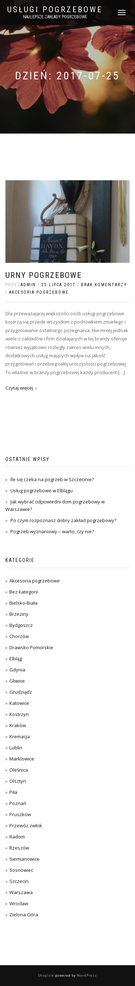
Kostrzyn (19, 714)
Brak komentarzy (104, 284)
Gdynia (17, 669)
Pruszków (20, 814)
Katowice (19, 703)
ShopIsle (46, 975)
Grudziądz (20, 692)
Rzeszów (19, 848)
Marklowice (21, 758)
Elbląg (15, 658)
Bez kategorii (23, 592)
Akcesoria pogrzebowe (39, 292)
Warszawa (21, 892)
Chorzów (19, 636)
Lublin (15, 747)
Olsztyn (17, 781)
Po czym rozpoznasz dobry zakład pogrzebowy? (63, 520)
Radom (17, 836)
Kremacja (19, 736)
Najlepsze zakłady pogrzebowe (55, 16)
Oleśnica (18, 770)
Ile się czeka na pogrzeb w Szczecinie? (52, 479)
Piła (13, 792)
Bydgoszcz (21, 625)
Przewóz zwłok (25, 825)
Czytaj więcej (19, 388)
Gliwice (17, 681)
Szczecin (18, 881)
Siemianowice (24, 859)
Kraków (17, 725)
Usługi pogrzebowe (55, 9)
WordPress (86, 975)
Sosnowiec (21, 870)
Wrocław (18, 903)
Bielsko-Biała (23, 603)
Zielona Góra (23, 914)
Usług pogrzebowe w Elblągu (41, 490)
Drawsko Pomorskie (31, 647)
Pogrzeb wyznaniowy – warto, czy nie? (52, 531)
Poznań (17, 803)
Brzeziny (18, 614)
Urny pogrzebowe (43, 275)
